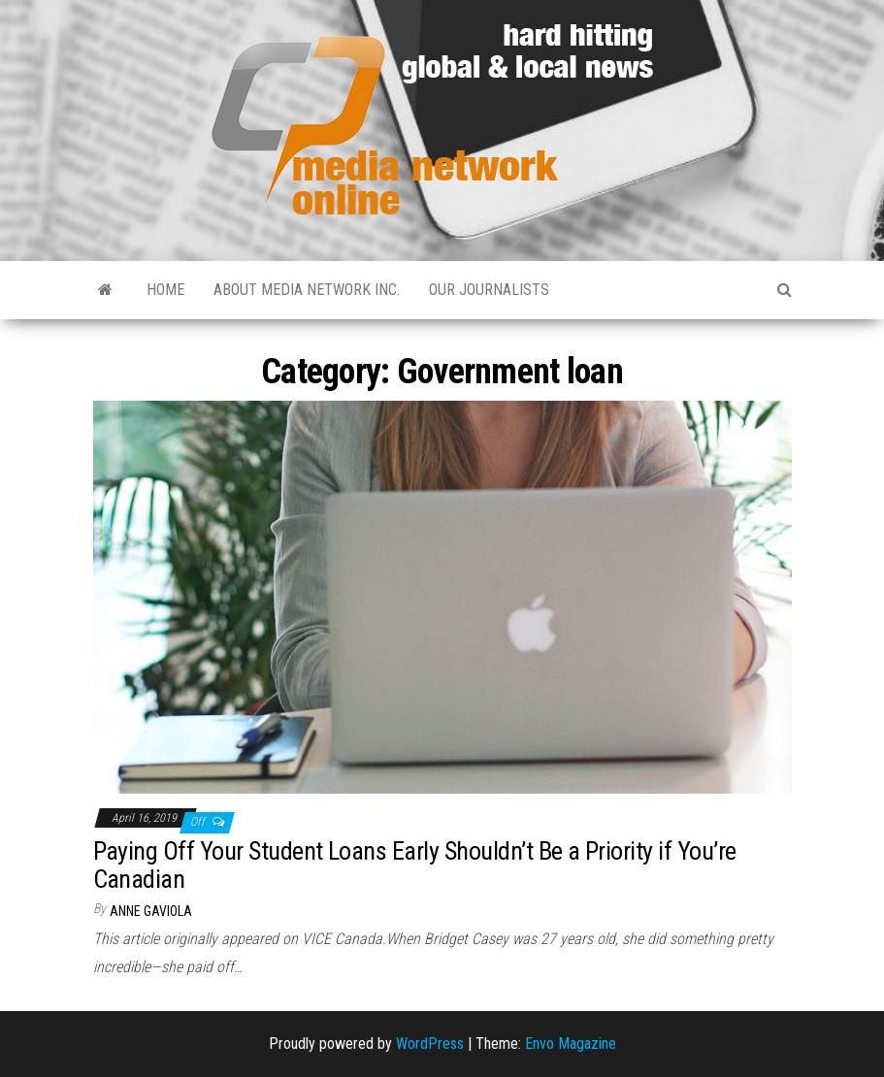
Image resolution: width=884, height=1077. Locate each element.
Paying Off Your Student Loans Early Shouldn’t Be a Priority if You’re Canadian (415, 865)
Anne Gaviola (151, 911)
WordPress (430, 1043)
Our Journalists (489, 289)
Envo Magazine (570, 1043)
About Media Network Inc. (306, 289)
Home (165, 289)
